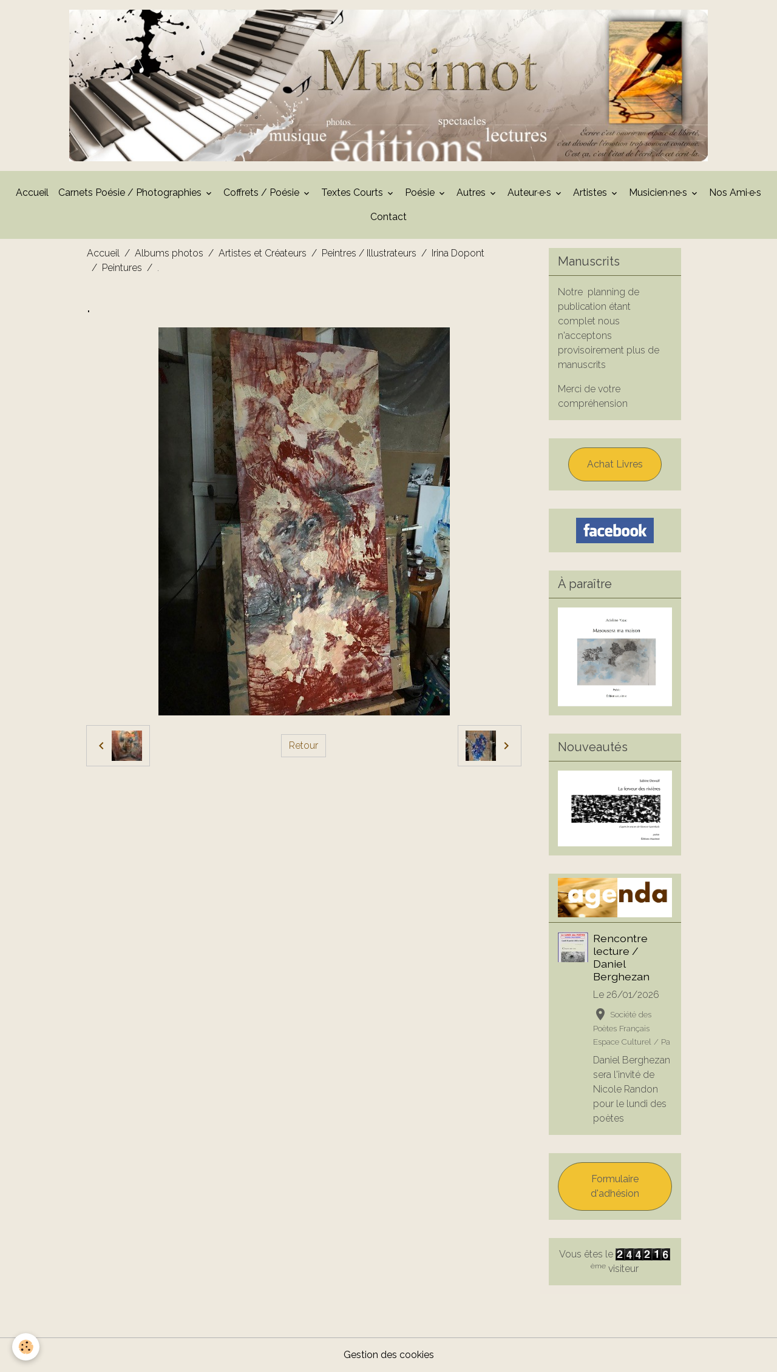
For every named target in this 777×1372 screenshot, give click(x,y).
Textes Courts (353, 192)
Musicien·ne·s (659, 192)
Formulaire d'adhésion (615, 1186)
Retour (303, 745)
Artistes (591, 192)
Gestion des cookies (389, 1354)
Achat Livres (615, 464)
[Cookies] (25, 1346)
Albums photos (169, 253)
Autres (472, 192)
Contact (388, 217)
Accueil (32, 192)
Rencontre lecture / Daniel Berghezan (621, 957)
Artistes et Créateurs (263, 253)
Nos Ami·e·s (735, 192)
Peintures (122, 267)
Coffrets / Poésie (262, 192)
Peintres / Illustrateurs (369, 253)
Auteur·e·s (530, 192)
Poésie (421, 192)
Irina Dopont (458, 253)
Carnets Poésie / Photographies (131, 192)
